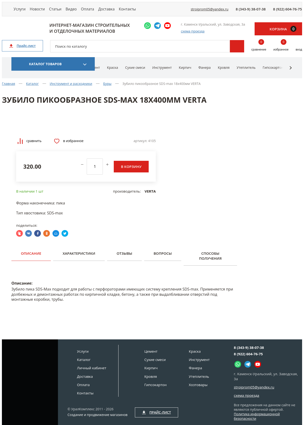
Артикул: (140, 145)
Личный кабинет (91, 367)
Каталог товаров (45, 68)
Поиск (237, 51)
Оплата (107, 11)
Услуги (21, 11)
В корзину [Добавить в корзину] (131, 171)
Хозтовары (198, 384)
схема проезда (192, 36)
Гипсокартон (273, 72)
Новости (43, 11)
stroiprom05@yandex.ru (209, 11)
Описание (31, 258)
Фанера (204, 72)
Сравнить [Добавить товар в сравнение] (30, 146)
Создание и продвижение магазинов (97, 415)
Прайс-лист (22, 50)
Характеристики (79, 258)
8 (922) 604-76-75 (287, 11)
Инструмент (162, 72)
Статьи (65, 11)
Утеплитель (246, 72)
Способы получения (210, 260)
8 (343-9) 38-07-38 (251, 11)
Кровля (223, 72)
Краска (112, 72)
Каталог (83, 359)
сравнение (258, 50)
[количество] (95, 171)
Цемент (150, 351)
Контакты (154, 11)
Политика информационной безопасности (257, 416)
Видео (86, 11)
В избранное (69, 145)
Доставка (130, 11)
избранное (281, 50)
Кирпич (185, 72)
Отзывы (124, 258)
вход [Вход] (299, 54)
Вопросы (163, 258)
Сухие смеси (135, 72)
